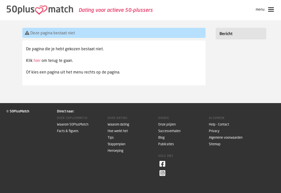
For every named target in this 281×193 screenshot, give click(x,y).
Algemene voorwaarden (226, 137)
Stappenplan (116, 144)
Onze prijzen (167, 124)
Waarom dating (118, 124)
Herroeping (115, 151)
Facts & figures (67, 131)
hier (37, 60)
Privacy (214, 131)
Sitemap (214, 144)
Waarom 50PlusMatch (72, 124)
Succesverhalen (169, 131)
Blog (161, 137)
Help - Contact (219, 124)
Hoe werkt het (118, 131)
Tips (111, 137)
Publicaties (166, 144)
